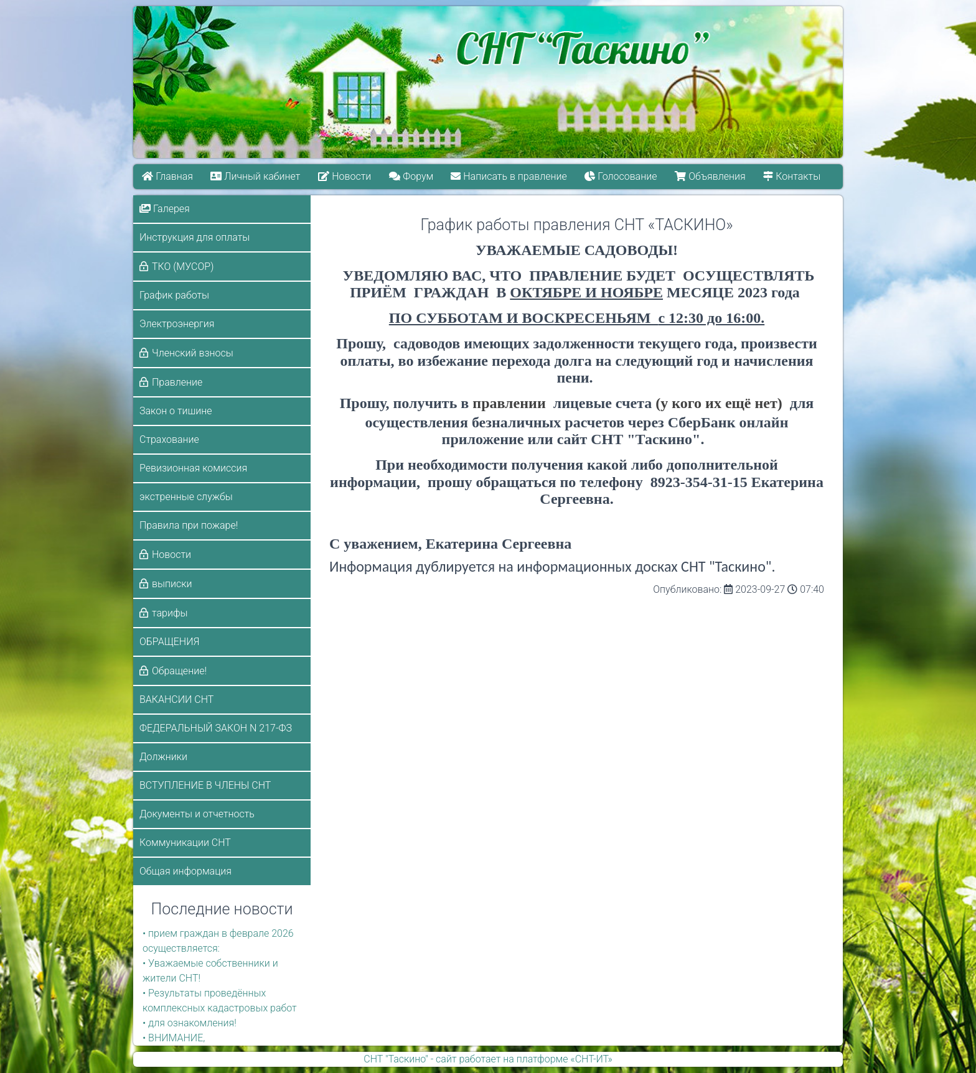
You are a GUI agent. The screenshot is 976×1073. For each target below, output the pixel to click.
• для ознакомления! (190, 1023)
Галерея (164, 209)
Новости (344, 176)
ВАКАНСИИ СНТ (176, 699)
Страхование (169, 439)
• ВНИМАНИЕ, (174, 1038)
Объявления (710, 176)
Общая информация (185, 871)
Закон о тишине (175, 411)
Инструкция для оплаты (194, 237)
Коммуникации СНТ (185, 842)
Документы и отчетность (197, 814)
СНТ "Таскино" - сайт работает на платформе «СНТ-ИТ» (488, 1059)
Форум (411, 176)
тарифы (170, 613)
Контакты (792, 176)
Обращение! (179, 671)
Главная (167, 176)
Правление (177, 382)
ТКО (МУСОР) (183, 266)
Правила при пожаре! (188, 525)
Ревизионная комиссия (193, 468)
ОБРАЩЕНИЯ (169, 642)
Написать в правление (509, 176)
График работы (174, 295)
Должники (163, 757)
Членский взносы (192, 353)
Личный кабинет (256, 176)
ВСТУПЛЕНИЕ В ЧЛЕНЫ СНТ (205, 785)
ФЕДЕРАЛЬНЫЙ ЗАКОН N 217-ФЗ (215, 728)
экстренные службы (186, 497)
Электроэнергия (177, 324)
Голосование (621, 176)
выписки (172, 584)
